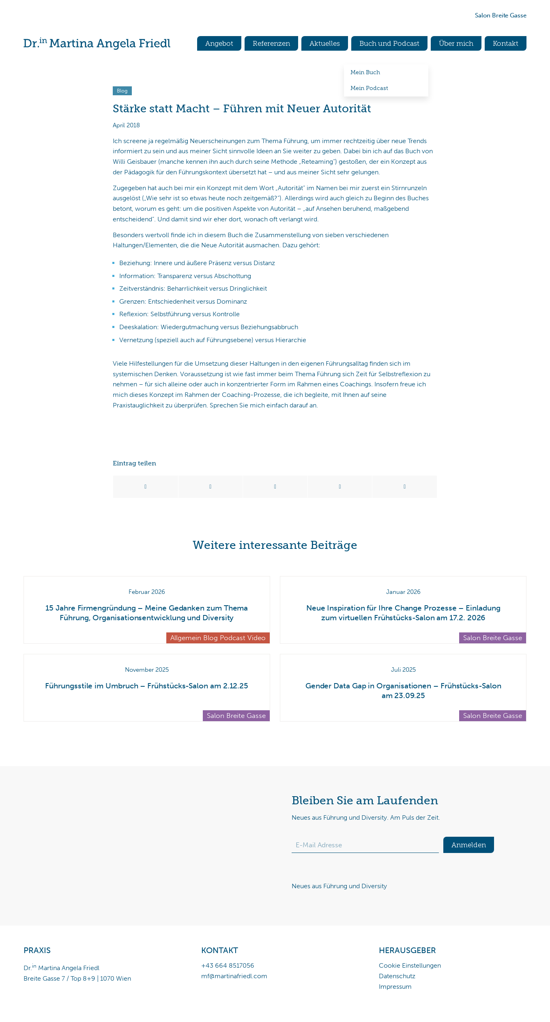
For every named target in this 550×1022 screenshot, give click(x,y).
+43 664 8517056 (227, 965)
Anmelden (468, 845)
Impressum (395, 986)
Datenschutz (397, 976)
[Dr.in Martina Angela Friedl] (97, 43)
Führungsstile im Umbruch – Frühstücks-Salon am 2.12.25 (146, 685)
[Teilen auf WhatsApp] (275, 487)
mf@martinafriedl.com (234, 976)
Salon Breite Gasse (500, 15)
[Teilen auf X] (210, 487)
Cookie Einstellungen (410, 965)
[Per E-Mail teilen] (404, 487)
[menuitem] (215, 43)
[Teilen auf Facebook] (145, 487)
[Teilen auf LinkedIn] (340, 487)
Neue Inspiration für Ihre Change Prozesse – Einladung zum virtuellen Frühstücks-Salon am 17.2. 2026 (403, 613)
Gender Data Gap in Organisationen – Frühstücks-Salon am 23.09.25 (403, 691)
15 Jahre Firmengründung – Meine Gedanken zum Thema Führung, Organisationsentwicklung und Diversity (146, 613)
